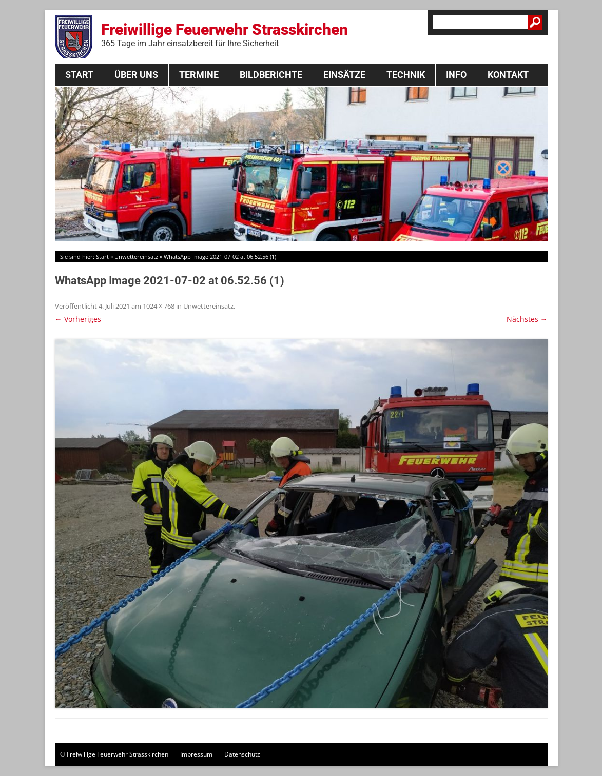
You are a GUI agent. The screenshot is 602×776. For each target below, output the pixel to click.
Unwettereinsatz (136, 256)
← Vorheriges (78, 319)
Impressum (196, 754)
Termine (199, 74)
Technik (405, 74)
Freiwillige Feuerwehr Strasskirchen (224, 34)
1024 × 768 (158, 306)
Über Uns (136, 74)
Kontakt (508, 74)
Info (456, 74)
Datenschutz (242, 754)
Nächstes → (527, 319)
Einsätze (344, 74)
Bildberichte (271, 74)
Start (79, 74)
